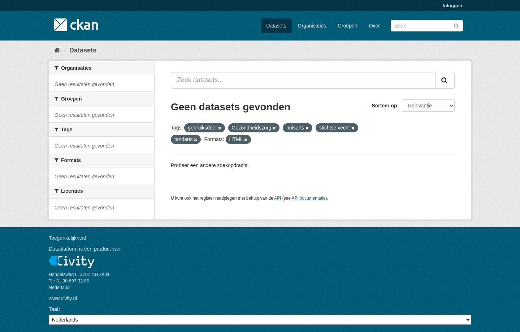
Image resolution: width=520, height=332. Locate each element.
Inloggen (452, 5)
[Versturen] (456, 25)
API (277, 198)
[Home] (57, 50)
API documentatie (309, 198)
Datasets (276, 26)
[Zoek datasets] (427, 25)
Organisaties (312, 26)
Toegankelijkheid (67, 238)
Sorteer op (384, 105)
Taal (53, 309)
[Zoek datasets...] (303, 80)
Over (374, 26)
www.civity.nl (63, 298)
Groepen (347, 26)
